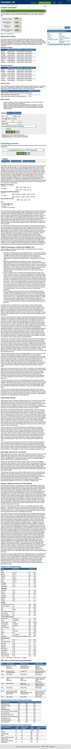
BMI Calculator (5, 161)
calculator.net (51, 746)
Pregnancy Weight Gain (64, 37)
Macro (49, 36)
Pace (49, 42)
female (14, 118)
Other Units (18, 113)
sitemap (23, 746)
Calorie (60, 33)
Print (45, 6)
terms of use (29, 746)
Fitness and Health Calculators (57, 31)
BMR (60, 34)
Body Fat (50, 34)
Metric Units (10, 113)
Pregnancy (50, 37)
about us (18, 746)
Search (67, 27)
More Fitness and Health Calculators (64, 41)
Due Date (61, 39)
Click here (39, 43)
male (8, 118)
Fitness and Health (58, 44)
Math (65, 44)
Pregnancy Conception (53, 39)
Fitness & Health (44, 2)
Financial (51, 44)
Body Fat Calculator (16, 161)
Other (68, 44)
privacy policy (36, 746)
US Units (3, 113)
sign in (69, 0)
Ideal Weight (61, 36)
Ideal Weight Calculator (29, 161)
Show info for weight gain (7, 33)
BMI (48, 33)
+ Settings (8, 128)
